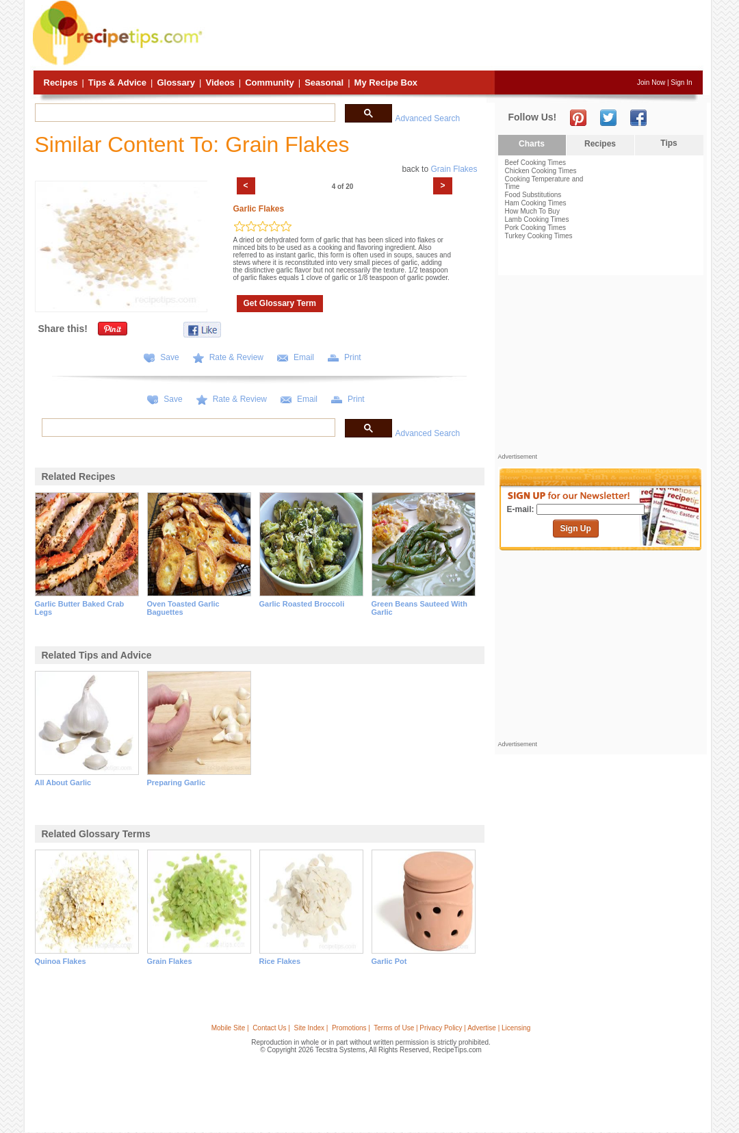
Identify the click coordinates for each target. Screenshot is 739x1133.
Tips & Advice (117, 82)
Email (304, 357)
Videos (219, 82)
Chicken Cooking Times (541, 171)
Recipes (61, 82)
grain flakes (169, 961)
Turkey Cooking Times (539, 236)
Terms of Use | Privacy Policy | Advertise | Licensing (452, 1028)
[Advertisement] (454, 36)
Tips (668, 143)
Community (269, 82)
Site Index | (311, 1028)
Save (169, 357)
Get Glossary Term (280, 303)
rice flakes (280, 961)
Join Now (651, 82)
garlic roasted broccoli (302, 604)
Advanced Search (428, 118)
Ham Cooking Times (536, 203)
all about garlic (63, 782)
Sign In (681, 82)
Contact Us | (271, 1028)
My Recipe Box (385, 82)
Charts (532, 144)
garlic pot (389, 961)
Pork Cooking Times (535, 227)
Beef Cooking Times (536, 162)
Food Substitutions (533, 195)
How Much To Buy (532, 211)
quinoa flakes (60, 961)
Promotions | (351, 1028)
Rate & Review (236, 357)
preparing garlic (176, 782)
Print (352, 357)
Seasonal (323, 82)
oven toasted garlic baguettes (183, 608)
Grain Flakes (453, 169)
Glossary (176, 82)
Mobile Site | (230, 1028)
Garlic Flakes (259, 209)
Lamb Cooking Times (537, 219)
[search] (184, 112)
